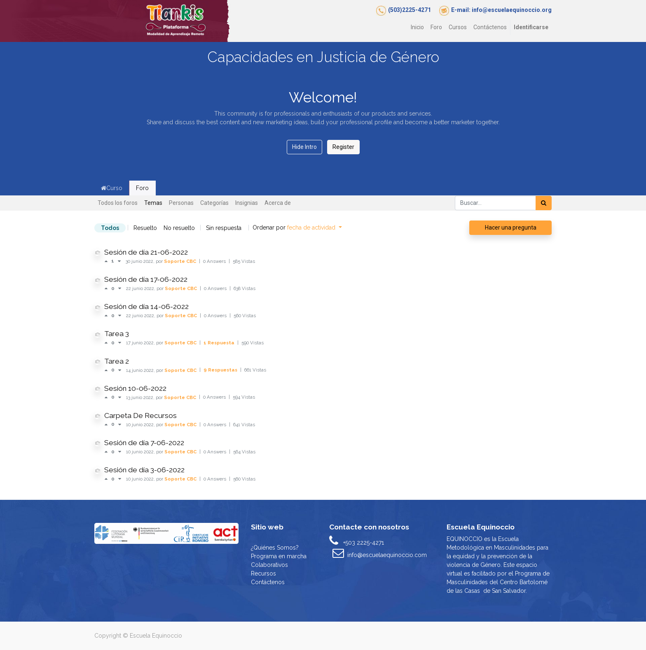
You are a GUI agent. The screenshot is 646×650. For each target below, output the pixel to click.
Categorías (214, 203)
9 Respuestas (221, 370)
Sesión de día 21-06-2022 (146, 252)
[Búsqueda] (544, 203)
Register (343, 147)
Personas (181, 203)
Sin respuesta (223, 228)
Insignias (246, 203)
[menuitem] (417, 27)
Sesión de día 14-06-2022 (146, 306)
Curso (111, 188)
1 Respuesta (220, 343)
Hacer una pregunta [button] (510, 227)
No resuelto (179, 228)
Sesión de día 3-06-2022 (144, 470)
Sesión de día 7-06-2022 (144, 443)
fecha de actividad (312, 227)
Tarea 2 (116, 361)
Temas (153, 203)
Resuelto (145, 228)
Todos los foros (118, 203)
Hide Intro (304, 147)
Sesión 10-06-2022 (135, 388)
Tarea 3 (116, 334)
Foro (142, 188)
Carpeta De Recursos (140, 415)
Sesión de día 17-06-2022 (145, 279)
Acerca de (277, 203)
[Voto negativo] (119, 261)
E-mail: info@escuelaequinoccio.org (501, 10)
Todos (110, 228)
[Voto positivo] (107, 261)
